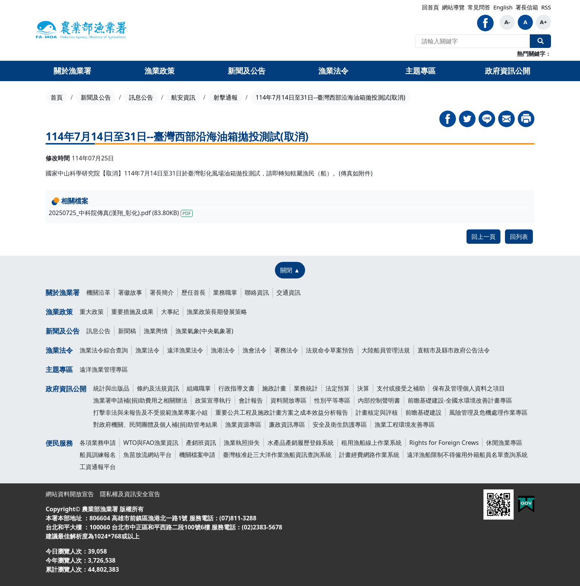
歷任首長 (193, 292)
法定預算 (337, 388)
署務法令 (286, 350)
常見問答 (479, 7)
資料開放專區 (288, 400)
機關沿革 (98, 292)
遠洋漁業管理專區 (104, 369)
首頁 (57, 97)
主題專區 (59, 369)
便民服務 (59, 443)
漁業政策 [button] (159, 71)
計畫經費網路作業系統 (369, 455)
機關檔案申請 (197, 455)
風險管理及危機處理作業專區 (488, 412)
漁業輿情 (156, 331)
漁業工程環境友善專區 (404, 424)
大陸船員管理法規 (386, 350)
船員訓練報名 (98, 455)
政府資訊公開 (66, 388)
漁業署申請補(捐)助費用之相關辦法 (140, 400)
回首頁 (430, 7)
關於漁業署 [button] (72, 71)
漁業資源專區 (243, 424)
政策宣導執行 (213, 400)
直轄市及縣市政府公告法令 (453, 350)
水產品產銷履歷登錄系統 (300, 442)
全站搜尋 (540, 41)
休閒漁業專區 (504, 442)
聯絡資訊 (257, 292)
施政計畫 (274, 388)
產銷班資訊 (201, 442)
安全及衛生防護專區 (340, 424)
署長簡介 (162, 292)
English (502, 7)
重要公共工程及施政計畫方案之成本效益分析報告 (281, 412)
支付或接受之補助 (401, 388)
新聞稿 (127, 331)
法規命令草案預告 (330, 350)
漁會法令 (254, 350)
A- (507, 22)
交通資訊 (288, 292)
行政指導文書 (236, 388)
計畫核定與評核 (377, 412)
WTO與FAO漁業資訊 (150, 442)
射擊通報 (225, 97)
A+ (543, 22)
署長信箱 (527, 7)
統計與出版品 (111, 388)
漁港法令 (223, 350)
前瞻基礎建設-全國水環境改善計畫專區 (460, 400)
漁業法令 (59, 350)
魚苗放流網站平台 (147, 455)
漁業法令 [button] (333, 71)
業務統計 (306, 388)
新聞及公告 (96, 97)
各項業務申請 (98, 442)
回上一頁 (483, 236)
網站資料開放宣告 (70, 494)
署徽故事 (130, 292)
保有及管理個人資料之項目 (469, 388)
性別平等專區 (332, 400)
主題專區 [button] (420, 71)
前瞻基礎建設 (423, 412)
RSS (546, 7)
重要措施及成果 (132, 312)
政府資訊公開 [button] (507, 71)
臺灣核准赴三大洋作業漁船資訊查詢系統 (277, 455)
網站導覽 (453, 7)
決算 (363, 388)
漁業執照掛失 (242, 442)
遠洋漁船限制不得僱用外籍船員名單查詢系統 (467, 455)
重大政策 (92, 312)
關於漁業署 (63, 292)
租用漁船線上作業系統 (371, 442)
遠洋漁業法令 (185, 350)
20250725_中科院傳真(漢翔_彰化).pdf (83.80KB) (121, 213)
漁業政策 (59, 311)
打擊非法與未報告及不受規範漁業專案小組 (150, 412)
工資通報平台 (98, 467)
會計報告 (251, 400)
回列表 (519, 236)
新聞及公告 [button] (246, 71)
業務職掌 (225, 292)
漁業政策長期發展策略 (217, 312)
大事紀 (170, 312)
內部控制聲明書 (379, 400)
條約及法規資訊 (158, 388)
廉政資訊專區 (287, 424)
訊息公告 (141, 97)
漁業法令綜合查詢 (104, 350)
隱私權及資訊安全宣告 (130, 494)
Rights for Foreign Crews (444, 442)
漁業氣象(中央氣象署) (204, 331)
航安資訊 (183, 97)
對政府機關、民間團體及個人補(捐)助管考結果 (155, 424)
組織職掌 (199, 388)
